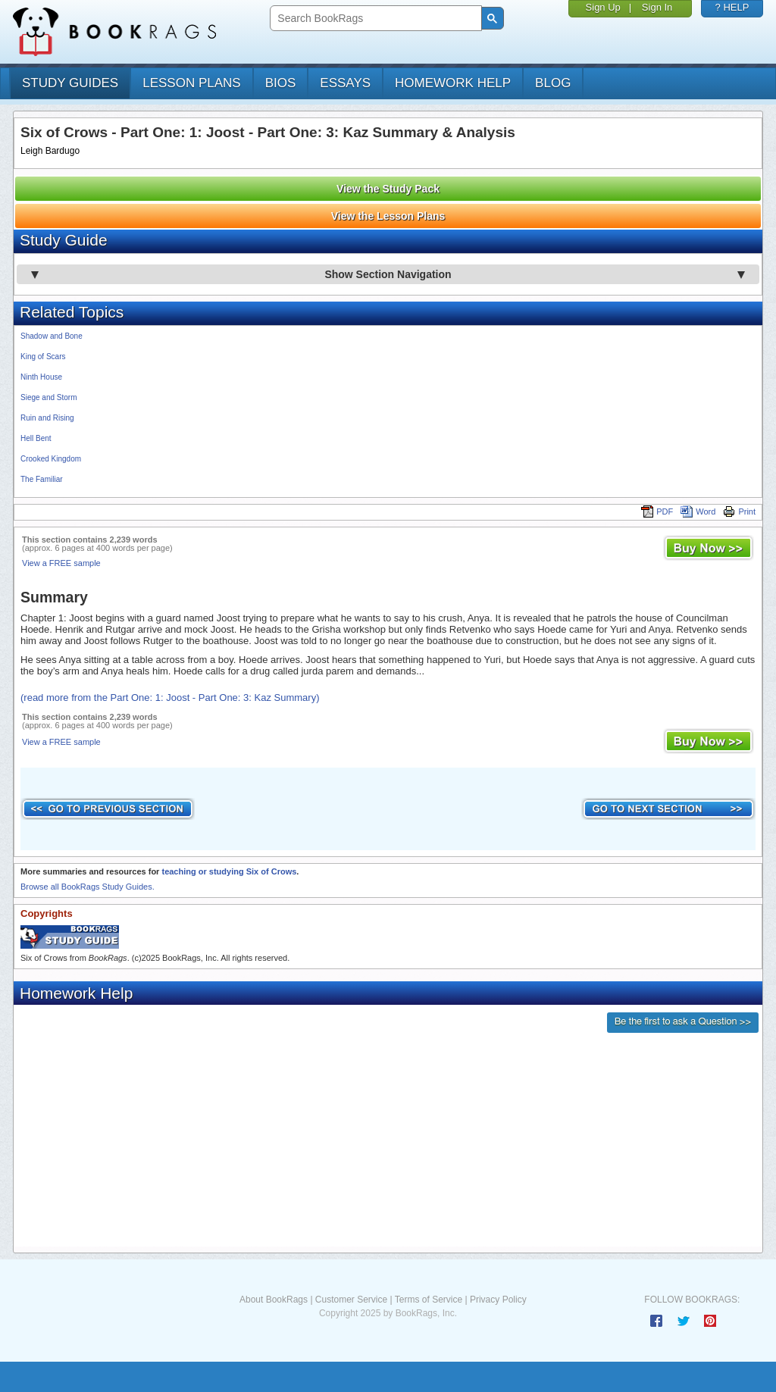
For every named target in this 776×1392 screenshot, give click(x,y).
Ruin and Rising (47, 418)
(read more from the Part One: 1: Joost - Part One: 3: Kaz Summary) (169, 697)
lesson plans (191, 83)
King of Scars (42, 356)
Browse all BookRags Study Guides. (87, 886)
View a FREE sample (61, 563)
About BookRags (273, 1299)
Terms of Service (428, 1299)
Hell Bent (36, 438)
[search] (374, 18)
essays (345, 83)
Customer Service (351, 1299)
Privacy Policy (498, 1299)
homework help (453, 83)
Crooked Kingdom (50, 459)
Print (739, 511)
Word (698, 511)
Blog (553, 83)
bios (280, 83)
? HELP (732, 7)
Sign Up (603, 7)
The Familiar (41, 479)
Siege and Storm (48, 397)
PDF (657, 511)
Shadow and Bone (51, 336)
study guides (70, 83)
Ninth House (41, 377)
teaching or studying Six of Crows (228, 871)
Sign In (657, 7)
